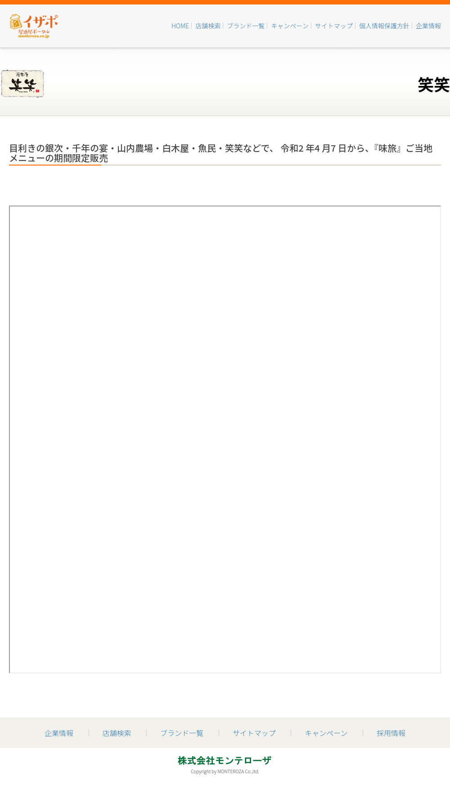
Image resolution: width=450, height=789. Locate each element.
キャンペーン (289, 25)
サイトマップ (334, 25)
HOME (180, 25)
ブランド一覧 (246, 25)
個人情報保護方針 (384, 25)
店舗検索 (207, 25)
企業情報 (428, 25)
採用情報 (391, 732)
